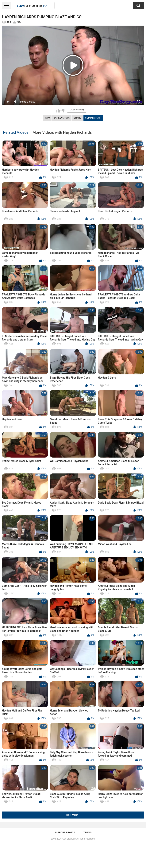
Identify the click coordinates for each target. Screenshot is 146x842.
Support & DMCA (64, 832)
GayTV (32, 6)
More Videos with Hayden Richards (62, 132)
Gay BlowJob (69, 838)
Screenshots (62, 117)
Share (77, 117)
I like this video (58, 110)
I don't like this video (63, 110)
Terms (87, 832)
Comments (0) (93, 117)
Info (47, 117)
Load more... (73, 815)
